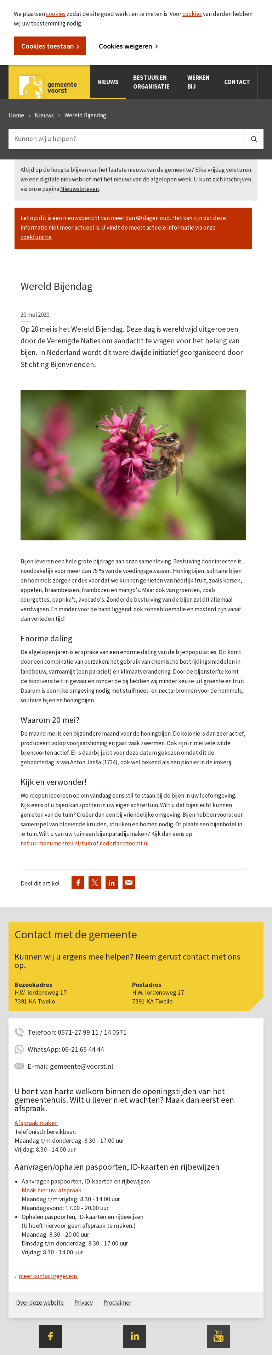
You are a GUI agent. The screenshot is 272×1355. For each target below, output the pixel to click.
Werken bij (198, 82)
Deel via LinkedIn (112, 882)
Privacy (83, 1302)
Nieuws (108, 82)
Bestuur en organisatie (151, 82)
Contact (237, 82)
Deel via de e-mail (129, 882)
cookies (56, 14)
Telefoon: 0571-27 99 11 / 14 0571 (77, 1032)
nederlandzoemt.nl (124, 843)
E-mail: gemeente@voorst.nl (70, 1066)
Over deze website (40, 1302)
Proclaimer (117, 1302)
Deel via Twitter (95, 882)
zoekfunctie (36, 237)
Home (16, 115)
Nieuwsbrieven (79, 189)
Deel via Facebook (78, 882)
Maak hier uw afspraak (51, 1190)
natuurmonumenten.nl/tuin (56, 843)
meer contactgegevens (48, 1276)
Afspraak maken (36, 1123)
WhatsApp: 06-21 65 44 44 (66, 1049)
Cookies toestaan (47, 45)
